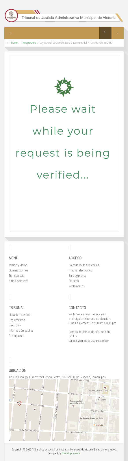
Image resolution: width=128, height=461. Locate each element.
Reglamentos (77, 286)
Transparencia (28, 42)
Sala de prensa (78, 275)
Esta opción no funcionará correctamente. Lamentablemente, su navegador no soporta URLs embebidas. (64, 143)
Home (14, 42)
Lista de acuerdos (19, 314)
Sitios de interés (18, 281)
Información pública (21, 330)
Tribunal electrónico (80, 270)
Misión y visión (18, 265)
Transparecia (16, 275)
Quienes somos (18, 270)
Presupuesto (16, 336)
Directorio (15, 325)
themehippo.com (71, 453)
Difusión (74, 281)
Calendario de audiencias (84, 265)
